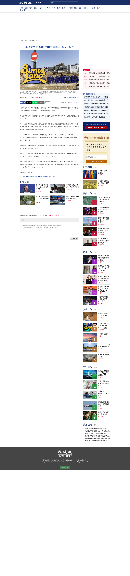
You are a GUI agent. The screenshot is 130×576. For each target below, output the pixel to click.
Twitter (29, 102)
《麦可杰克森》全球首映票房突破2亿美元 (103, 299)
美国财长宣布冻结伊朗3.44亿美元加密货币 (104, 230)
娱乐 (81, 8)
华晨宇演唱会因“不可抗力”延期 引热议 (103, 258)
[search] (64, 2)
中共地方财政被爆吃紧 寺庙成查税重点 (95, 117)
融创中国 (70, 97)
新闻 (26, 41)
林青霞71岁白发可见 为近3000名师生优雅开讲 (103, 289)
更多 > (96, 94)
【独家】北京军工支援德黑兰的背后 (94, 433)
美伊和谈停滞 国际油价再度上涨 (72, 197)
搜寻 (76, 2)
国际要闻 (31, 41)
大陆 (21, 8)
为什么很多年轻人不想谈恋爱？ (103, 413)
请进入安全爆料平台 (96, 127)
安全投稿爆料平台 (53, 215)
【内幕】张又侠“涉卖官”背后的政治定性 (95, 441)
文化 (85, 8)
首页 (22, 41)
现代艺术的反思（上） (103, 356)
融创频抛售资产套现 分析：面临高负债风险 (42, 187)
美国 (26, 8)
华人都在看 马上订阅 (97, 161)
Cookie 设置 (65, 467)
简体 (39, 3)
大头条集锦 (52, 176)
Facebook (23, 102)
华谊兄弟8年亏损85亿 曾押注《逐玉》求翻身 (104, 268)
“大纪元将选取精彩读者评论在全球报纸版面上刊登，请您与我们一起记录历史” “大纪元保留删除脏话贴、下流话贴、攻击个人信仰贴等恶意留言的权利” (49, 229)
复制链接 (41, 102)
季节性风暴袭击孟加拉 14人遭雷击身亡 (42, 199)
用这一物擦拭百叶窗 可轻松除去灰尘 (103, 383)
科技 (71, 8)
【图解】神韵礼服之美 (103, 172)
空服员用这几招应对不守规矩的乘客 (103, 404)
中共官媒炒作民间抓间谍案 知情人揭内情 (96, 113)
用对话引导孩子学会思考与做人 (103, 314)
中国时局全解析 (43, 176)
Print (47, 102)
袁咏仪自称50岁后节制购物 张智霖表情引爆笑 (103, 278)
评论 (53, 8)
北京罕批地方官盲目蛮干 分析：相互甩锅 (103, 241)
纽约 (78, 97)
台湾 (41, 8)
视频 (63, 8)
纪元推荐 (90, 94)
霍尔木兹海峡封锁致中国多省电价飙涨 (103, 220)
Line (35, 102)
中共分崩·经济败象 (31, 176)
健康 (98, 8)
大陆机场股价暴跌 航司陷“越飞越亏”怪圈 (96, 107)
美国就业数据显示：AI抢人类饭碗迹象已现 (103, 373)
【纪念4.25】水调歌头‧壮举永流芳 (104, 345)
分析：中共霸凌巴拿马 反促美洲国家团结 (96, 100)
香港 (31, 8)
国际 (36, 8)
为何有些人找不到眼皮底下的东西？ (103, 394)
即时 (48, 8)
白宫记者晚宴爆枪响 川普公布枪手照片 (103, 210)
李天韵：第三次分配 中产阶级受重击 (72, 186)
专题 (58, 8)
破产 (74, 97)
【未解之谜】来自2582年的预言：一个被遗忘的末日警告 (103, 326)
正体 (35, 3)
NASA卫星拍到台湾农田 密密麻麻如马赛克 (104, 199)
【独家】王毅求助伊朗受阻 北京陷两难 (95, 428)
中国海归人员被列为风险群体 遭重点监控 (96, 103)
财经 (76, 8)
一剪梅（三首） (103, 334)
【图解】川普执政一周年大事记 (103, 182)
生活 (93, 8)
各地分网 (23, 10)
